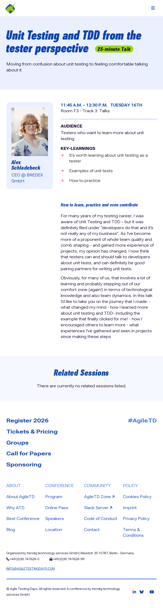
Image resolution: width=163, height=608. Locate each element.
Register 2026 (27, 420)
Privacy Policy (136, 518)
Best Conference (22, 518)
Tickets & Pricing (32, 431)
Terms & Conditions (133, 532)
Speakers (54, 518)
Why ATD (15, 508)
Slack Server (98, 507)
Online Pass (56, 508)
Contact (92, 529)
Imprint (130, 508)
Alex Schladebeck (25, 165)
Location (53, 529)
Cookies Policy (137, 496)
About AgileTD (20, 496)
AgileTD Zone (100, 496)
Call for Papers (28, 453)
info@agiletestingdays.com (30, 568)
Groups (17, 442)
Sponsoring (24, 464)
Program (53, 496)
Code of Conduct (100, 518)
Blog (10, 529)
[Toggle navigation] (153, 8)
